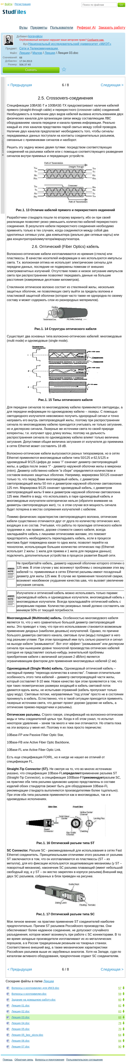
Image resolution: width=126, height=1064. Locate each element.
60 (119, 999)
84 (119, 1040)
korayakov (35, 36)
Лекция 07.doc (20, 1046)
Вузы (23, 28)
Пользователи (61, 28)
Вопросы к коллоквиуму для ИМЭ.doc (35, 988)
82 (119, 1005)
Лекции (24, 53)
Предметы (38, 28)
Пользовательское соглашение (84, 1059)
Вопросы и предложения (49, 1059)
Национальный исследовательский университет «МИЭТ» (69, 44)
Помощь (8, 1059)
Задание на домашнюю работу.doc (34, 999)
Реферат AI (86, 28)
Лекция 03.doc (20, 1017)
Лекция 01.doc (20, 1005)
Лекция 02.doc (20, 1011)
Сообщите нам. (95, 40)
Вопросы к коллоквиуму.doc (29, 993)
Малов (37, 53)
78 (119, 1023)
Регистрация (23, 4)
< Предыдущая (19, 85)
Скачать (31, 70)
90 (119, 1046)
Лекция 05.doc (20, 1029)
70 (119, 1029)
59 (119, 993)
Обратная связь (23, 1059)
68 (119, 1017)
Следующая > (112, 85)
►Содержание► (3, 145)
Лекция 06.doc (20, 1040)
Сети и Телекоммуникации (39, 48)
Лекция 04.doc (20, 1023)
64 (119, 1034)
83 (119, 1011)
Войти (8, 4)
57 (119, 988)
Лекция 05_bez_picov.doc (27, 1034)
